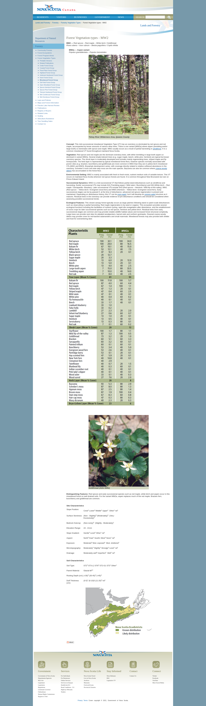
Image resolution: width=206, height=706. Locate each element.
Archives (86, 680)
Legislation (41, 685)
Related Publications (47, 63)
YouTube (155, 680)
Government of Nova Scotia (46, 676)
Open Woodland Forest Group (50, 85)
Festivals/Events (89, 685)
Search (140, 17)
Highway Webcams (67, 689)
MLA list (40, 680)
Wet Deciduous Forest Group (49, 97)
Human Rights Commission (46, 694)
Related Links (42, 113)
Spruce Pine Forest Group (48, 90)
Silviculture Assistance (45, 118)
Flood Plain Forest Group (48, 70)
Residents (42, 17)
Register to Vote (43, 696)
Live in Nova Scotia (90, 678)
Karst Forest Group (46, 77)
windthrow (157, 149)
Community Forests (44, 50)
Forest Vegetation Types (46, 58)
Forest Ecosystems (44, 53)
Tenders (63, 692)
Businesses (80, 17)
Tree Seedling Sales (45, 121)
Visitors (61, 17)
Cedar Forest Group (46, 65)
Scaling (40, 116)
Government (102, 17)
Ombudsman (42, 692)
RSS (108, 678)
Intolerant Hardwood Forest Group (51, 75)
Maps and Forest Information (48, 103)
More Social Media (158, 683)
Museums (87, 683)
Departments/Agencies (45, 678)
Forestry (55, 23)
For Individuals (65, 676)
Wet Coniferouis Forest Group (50, 94)
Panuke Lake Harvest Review (48, 105)
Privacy (80, 700)
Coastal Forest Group (47, 68)
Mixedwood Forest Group (49, 80)
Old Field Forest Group (47, 82)
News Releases (111, 676)
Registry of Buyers (44, 111)
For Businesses (65, 678)
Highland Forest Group (47, 73)
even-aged (121, 194)
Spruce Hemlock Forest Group (50, 87)
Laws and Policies (44, 100)
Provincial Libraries (90, 687)
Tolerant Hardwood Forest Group (51, 92)
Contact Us (41, 124)
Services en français (67, 683)
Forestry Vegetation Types (71, 23)
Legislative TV (111, 680)
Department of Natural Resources (45, 39)
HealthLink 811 (65, 685)
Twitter (154, 676)
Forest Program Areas (45, 55)
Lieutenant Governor (44, 689)
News (121, 17)
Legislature (41, 683)
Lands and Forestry (42, 23)
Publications (41, 108)
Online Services (65, 680)
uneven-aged (150, 194)
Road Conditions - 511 (67, 687)
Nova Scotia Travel (89, 676)
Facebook (155, 678)
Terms (86, 700)
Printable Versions (46, 61)
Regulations (41, 687)
